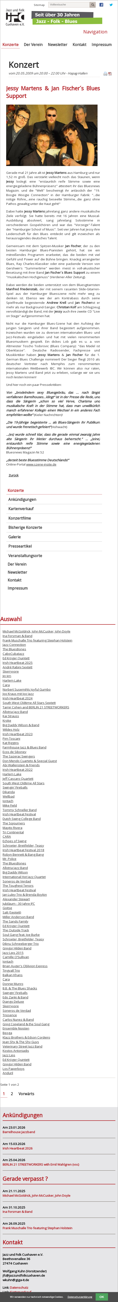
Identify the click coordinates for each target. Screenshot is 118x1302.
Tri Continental (13, 832)
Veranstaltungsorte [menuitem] (25, 555)
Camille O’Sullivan (16, 957)
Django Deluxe (13, 1001)
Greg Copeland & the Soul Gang (26, 1024)
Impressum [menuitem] (102, 44)
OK (101, 1297)
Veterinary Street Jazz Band (22, 1046)
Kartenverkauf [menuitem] (21, 508)
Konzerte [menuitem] (10, 44)
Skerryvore (11, 671)
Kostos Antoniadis (16, 1050)
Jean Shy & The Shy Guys (21, 1042)
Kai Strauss (11, 716)
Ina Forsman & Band (17, 636)
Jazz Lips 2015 (13, 953)
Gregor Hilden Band (17, 948)
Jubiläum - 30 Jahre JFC (19, 903)
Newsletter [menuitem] (57, 44)
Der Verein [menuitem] (33, 44)
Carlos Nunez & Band (18, 1019)
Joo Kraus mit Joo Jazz (18, 694)
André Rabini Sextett (17, 667)
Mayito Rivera (12, 828)
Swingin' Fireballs (15, 787)
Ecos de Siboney (14, 752)
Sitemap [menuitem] (39, 5)
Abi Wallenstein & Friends (21, 765)
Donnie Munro (13, 984)
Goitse (7, 908)
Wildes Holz (11, 729)
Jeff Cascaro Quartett (18, 778)
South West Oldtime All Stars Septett (29, 703)
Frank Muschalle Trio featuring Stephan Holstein (37, 640)
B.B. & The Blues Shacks (20, 988)
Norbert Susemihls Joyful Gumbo (27, 689)
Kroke (7, 720)
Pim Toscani (11, 738)
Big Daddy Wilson (15, 872)
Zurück (14, 475)
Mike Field (10, 805)
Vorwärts (26, 1093)
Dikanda (9, 792)
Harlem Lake (12, 680)
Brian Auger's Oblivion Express (25, 966)
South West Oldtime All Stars (23, 783)
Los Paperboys (14, 1069)
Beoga (7, 1033)
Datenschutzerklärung (80, 1296)
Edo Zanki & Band (15, 997)
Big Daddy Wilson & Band (21, 725)
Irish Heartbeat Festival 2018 (23, 850)
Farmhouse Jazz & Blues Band (24, 747)
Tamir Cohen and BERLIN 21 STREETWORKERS (36, 707)
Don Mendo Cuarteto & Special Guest (30, 761)
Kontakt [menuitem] (79, 44)
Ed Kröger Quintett (16, 658)
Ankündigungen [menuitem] (22, 499)
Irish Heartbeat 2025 (18, 662)
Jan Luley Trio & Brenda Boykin (25, 894)
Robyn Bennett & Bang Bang (23, 854)
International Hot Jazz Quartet (24, 877)
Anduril (8, 1073)
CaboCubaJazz (13, 653)
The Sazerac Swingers (19, 756)
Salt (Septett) (12, 912)
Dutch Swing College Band (22, 819)
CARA (7, 836)
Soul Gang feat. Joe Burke (21, 935)
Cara (6, 685)
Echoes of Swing (14, 841)
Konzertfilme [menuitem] (19, 518)
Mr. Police (9, 859)
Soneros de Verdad (17, 881)
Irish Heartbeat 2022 (18, 769)
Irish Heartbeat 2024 (18, 698)
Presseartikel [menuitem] (20, 546)
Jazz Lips (9, 1055)
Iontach (8, 801)
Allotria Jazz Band (15, 712)
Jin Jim (7, 676)
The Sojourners (14, 823)
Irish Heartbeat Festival (19, 814)
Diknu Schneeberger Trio (21, 944)
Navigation (95, 31)
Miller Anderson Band (18, 917)
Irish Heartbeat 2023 (18, 734)
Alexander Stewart (16, 899)
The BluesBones (14, 649)
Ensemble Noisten (16, 1028)
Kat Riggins (11, 743)
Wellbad (9, 796)
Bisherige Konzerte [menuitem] (25, 527)
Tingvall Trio (11, 970)
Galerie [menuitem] (14, 537)
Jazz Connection (14, 644)
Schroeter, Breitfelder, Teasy (23, 845)
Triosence (10, 1015)
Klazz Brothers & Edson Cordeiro (26, 1037)
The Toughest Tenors (18, 885)
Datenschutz (19, 1287)
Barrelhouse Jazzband (19, 1132)
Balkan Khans (13, 975)
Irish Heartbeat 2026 (18, 1148)
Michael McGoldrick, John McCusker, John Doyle (36, 631)
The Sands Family (15, 921)
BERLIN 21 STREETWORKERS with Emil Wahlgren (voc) (41, 1164)
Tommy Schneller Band (20, 810)
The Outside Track (16, 930)
